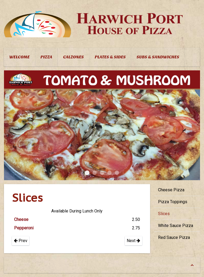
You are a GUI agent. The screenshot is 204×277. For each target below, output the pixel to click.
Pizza (46, 57)
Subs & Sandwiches (158, 57)
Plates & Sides (110, 57)
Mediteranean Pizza (109, 173)
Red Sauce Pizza (174, 237)
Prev (20, 240)
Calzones (73, 57)
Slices (164, 213)
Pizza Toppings (172, 201)
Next (133, 240)
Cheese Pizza (171, 189)
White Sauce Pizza (175, 225)
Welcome (19, 57)
